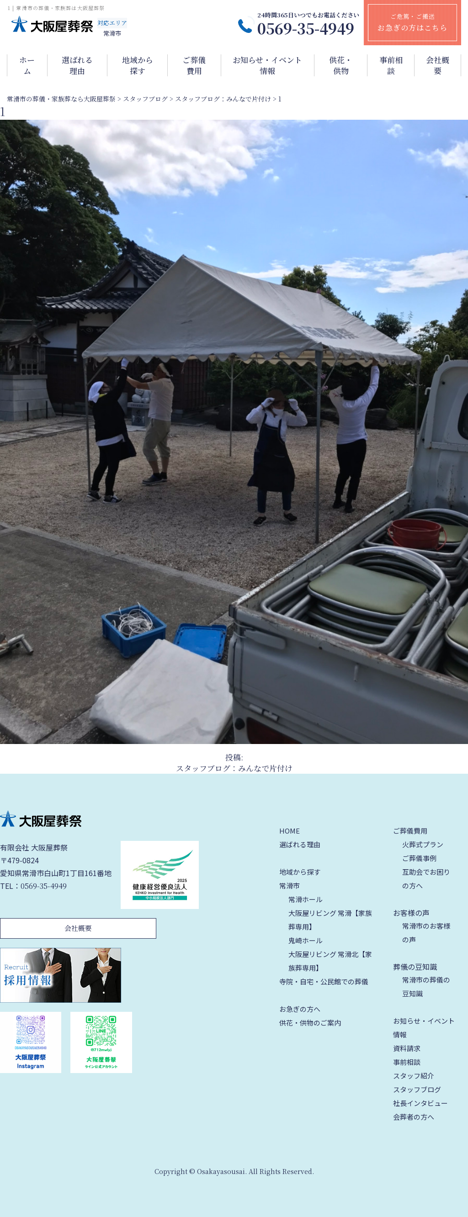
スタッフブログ (417, 1089)
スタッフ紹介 (413, 1075)
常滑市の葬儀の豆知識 (426, 986)
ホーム (27, 65)
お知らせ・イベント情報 (267, 65)
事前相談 (391, 65)
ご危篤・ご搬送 (412, 22)
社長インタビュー (420, 1103)
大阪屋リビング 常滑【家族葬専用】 (330, 919)
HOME (289, 830)
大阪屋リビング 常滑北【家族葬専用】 (330, 961)
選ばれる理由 (77, 65)
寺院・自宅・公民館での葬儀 (323, 981)
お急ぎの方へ (299, 1009)
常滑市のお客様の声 (426, 932)
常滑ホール (305, 899)
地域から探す (137, 65)
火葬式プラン (422, 844)
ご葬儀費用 (194, 65)
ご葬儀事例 (419, 858)
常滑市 (289, 885)
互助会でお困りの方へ (426, 878)
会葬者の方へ (413, 1116)
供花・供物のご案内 (310, 1022)
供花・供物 (340, 65)
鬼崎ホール (305, 940)
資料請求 (406, 1048)
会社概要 (437, 65)
